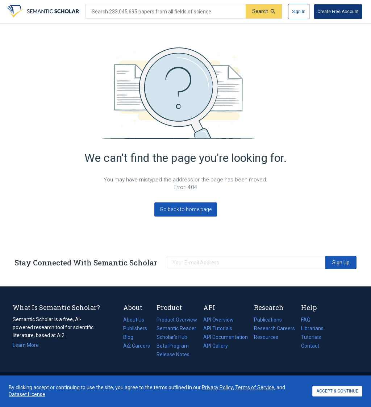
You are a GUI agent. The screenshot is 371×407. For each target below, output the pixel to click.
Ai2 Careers (136, 345)
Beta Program (173, 346)
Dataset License (27, 394)
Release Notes (173, 354)
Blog (131, 337)
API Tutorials (217, 328)
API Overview (218, 320)
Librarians (312, 328)
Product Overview (177, 320)
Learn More (26, 345)
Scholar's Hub (172, 337)
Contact (310, 346)
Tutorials (311, 337)
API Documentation (225, 337)
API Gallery (215, 346)
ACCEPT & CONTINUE (337, 391)
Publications (268, 319)
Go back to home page (186, 209)
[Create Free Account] (338, 11)
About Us (133, 320)
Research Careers (274, 328)
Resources (266, 337)
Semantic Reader (176, 328)
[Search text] (166, 11)
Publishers (135, 328)
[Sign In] (298, 11)
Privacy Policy (217, 387)
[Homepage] (42, 11)
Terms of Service (254, 387)
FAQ (305, 320)
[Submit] (264, 11)
